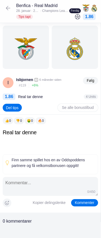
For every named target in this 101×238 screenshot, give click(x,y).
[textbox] (50, 140)
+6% (35, 85)
